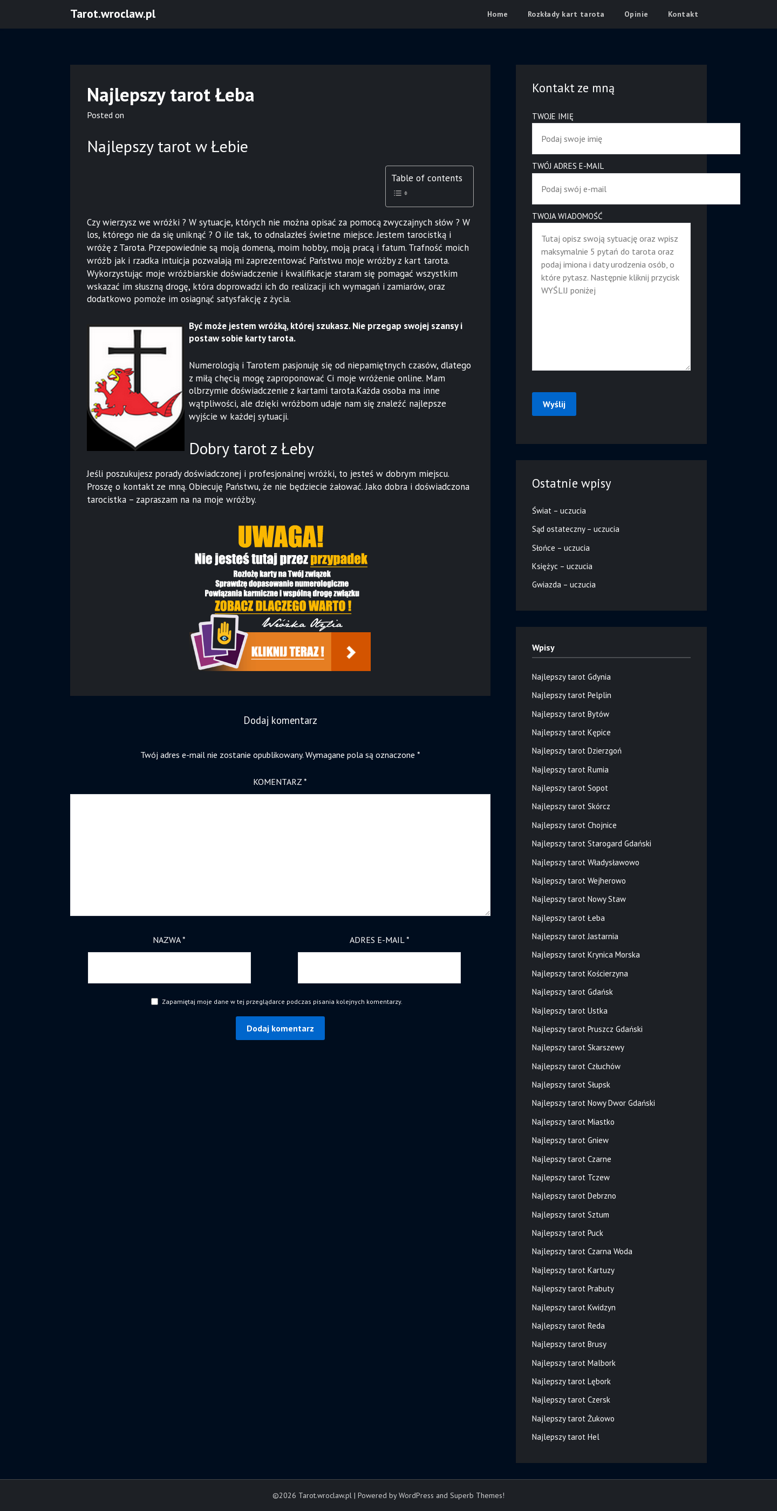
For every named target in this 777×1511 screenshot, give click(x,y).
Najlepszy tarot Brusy (569, 1344)
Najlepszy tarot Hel (565, 1437)
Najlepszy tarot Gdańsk (572, 992)
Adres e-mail (380, 939)
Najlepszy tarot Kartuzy (573, 1270)
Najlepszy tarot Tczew (571, 1177)
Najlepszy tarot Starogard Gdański (591, 843)
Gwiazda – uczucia (564, 584)
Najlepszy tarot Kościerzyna (580, 973)
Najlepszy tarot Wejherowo (579, 881)
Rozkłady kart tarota (566, 14)
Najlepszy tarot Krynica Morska (586, 954)
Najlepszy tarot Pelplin (571, 695)
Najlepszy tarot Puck (567, 1233)
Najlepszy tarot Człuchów (576, 1066)
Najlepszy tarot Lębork (571, 1381)
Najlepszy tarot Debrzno (574, 1196)
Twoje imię (611, 127)
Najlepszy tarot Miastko (573, 1122)
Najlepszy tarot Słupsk (571, 1084)
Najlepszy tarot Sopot (570, 788)
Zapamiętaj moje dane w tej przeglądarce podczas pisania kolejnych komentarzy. (282, 1001)
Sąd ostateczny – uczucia (575, 529)
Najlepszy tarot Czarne (571, 1159)
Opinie (636, 14)
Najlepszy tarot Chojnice (574, 825)
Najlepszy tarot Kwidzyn (574, 1307)
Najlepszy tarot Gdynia (571, 677)
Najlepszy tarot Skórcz (571, 806)
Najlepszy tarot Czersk (571, 1399)
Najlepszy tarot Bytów (570, 714)
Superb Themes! (477, 1495)
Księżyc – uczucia (562, 566)
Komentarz (280, 781)
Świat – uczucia (559, 510)
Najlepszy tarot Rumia (570, 769)
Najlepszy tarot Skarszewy (578, 1047)
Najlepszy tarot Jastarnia (575, 936)
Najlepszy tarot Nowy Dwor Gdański (593, 1103)
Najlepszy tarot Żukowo (573, 1418)
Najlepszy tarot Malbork (574, 1363)
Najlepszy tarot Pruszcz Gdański (587, 1029)
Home (497, 14)
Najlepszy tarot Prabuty (573, 1288)
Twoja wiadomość (611, 292)
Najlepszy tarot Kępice (571, 732)
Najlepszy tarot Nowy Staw (579, 899)
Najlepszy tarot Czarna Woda (582, 1251)
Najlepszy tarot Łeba (568, 918)
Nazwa (169, 939)
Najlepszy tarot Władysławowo (585, 862)
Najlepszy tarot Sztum (570, 1214)
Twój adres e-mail (611, 177)
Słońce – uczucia (561, 548)
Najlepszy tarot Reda (568, 1326)
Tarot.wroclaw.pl (112, 13)
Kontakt (683, 14)
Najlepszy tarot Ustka (570, 1011)
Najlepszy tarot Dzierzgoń (577, 751)
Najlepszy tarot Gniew (570, 1140)
